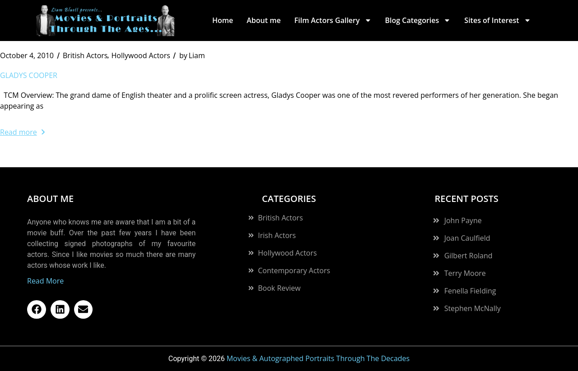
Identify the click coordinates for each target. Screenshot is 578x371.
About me (263, 20)
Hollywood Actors (140, 55)
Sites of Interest (497, 20)
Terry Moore (465, 273)
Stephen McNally (472, 308)
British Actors (85, 55)
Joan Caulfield (467, 238)
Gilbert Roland (468, 255)
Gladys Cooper (28, 75)
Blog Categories (418, 20)
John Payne (463, 220)
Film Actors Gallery (333, 20)
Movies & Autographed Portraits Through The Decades (318, 358)
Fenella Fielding (470, 290)
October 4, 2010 (27, 55)
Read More (45, 281)
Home (222, 20)
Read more (22, 132)
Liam (192, 55)
